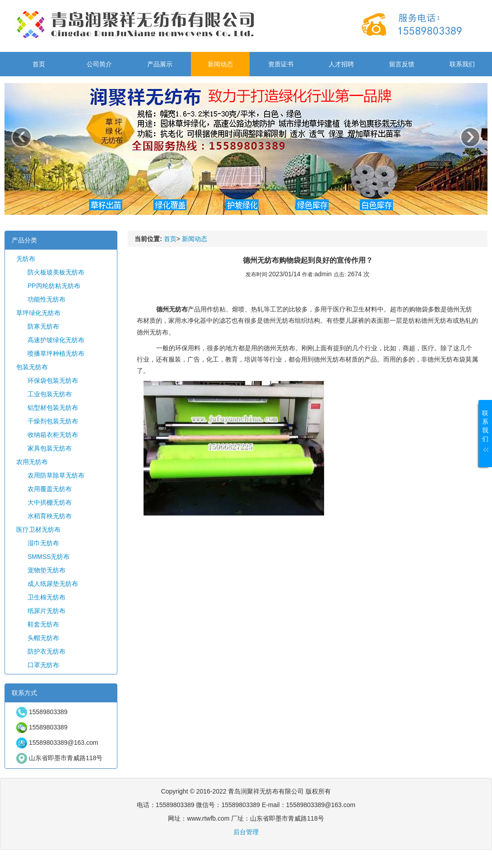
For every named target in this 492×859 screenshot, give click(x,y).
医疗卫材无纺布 (38, 529)
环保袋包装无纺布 (53, 380)
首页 (38, 64)
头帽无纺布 (43, 637)
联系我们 (462, 64)
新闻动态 (220, 64)
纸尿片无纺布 (46, 610)
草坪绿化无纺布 (38, 312)
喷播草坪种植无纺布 (56, 353)
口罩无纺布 (43, 665)
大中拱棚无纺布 (50, 502)
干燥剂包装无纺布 (53, 421)
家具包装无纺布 (50, 448)
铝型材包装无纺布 (53, 407)
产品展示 (159, 64)
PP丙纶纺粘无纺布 (54, 285)
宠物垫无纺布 (46, 570)
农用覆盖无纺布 (50, 488)
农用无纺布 (32, 461)
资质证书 (280, 64)
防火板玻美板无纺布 (56, 272)
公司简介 (99, 64)
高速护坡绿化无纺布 (56, 340)
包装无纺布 (32, 367)
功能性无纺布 (46, 299)
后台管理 (246, 832)
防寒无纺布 (43, 326)
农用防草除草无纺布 (56, 475)
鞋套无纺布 (43, 624)
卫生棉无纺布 (46, 597)
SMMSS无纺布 (49, 556)
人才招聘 (341, 64)
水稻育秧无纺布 (50, 516)
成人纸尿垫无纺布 (53, 583)
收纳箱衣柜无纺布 (53, 434)
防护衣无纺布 (46, 651)
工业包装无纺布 (50, 394)
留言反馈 (401, 64)
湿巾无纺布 (43, 543)
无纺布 (25, 258)
